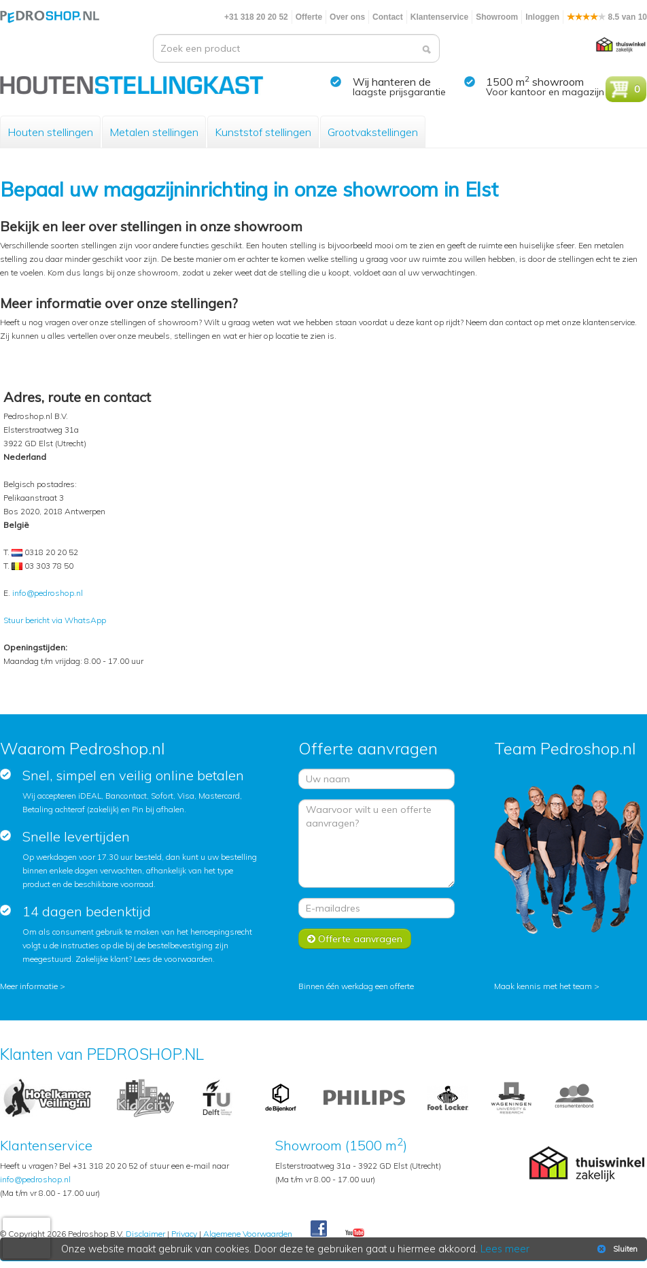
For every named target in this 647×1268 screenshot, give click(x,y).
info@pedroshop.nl (47, 593)
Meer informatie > (32, 986)
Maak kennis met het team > (546, 986)
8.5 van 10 (607, 17)
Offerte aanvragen (354, 939)
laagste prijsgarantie (399, 92)
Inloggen (542, 17)
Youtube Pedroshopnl (354, 1233)
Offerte (309, 17)
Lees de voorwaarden (173, 959)
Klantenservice (439, 17)
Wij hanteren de (392, 81)
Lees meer (504, 1249)
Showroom (497, 17)
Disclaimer (145, 1234)
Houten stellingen (50, 132)
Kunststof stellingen (263, 132)
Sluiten (616, 1249)
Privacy (184, 1234)
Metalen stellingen (153, 132)
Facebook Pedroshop (319, 1229)
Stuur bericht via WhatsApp (54, 620)
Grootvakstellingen (373, 132)
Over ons (347, 17)
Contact (387, 17)
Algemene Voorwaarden (247, 1234)
